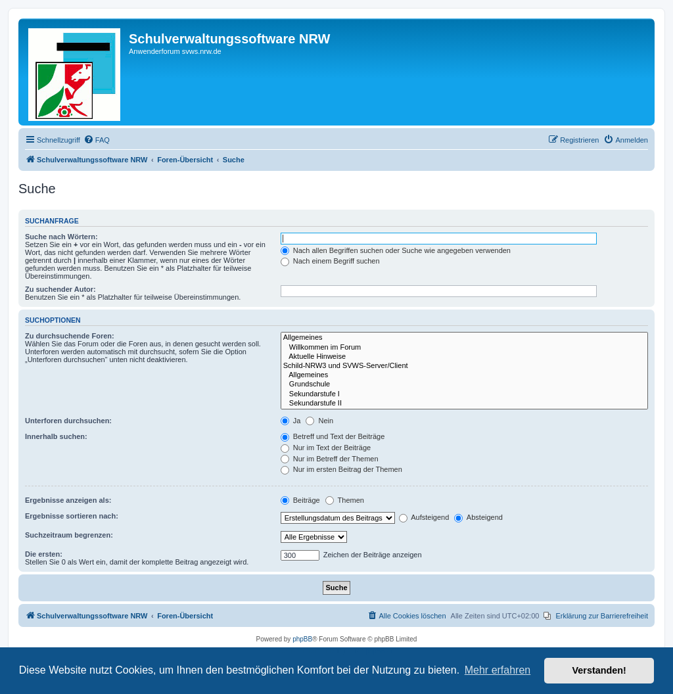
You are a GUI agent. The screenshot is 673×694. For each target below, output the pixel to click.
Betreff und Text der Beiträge (333, 436)
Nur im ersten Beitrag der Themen (341, 469)
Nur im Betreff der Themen (330, 459)
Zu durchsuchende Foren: (69, 336)
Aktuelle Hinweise (464, 356)
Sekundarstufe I (464, 394)
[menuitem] (96, 140)
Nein (319, 421)
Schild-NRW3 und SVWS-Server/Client (464, 366)
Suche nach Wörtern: (61, 237)
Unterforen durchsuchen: (68, 421)
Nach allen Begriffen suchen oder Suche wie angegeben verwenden (396, 250)
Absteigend (478, 517)
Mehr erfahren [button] (498, 670)
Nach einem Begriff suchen (330, 261)
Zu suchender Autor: (60, 289)
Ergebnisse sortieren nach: (71, 516)
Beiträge (300, 500)
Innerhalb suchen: (56, 436)
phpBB (302, 639)
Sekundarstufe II (464, 403)
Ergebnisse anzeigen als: (68, 500)
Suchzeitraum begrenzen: (69, 535)
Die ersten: (43, 554)
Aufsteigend (424, 517)
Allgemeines (464, 337)
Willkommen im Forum (464, 347)
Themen (344, 500)
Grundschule (464, 384)
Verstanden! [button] (599, 670)
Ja (291, 421)
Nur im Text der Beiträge (326, 447)
